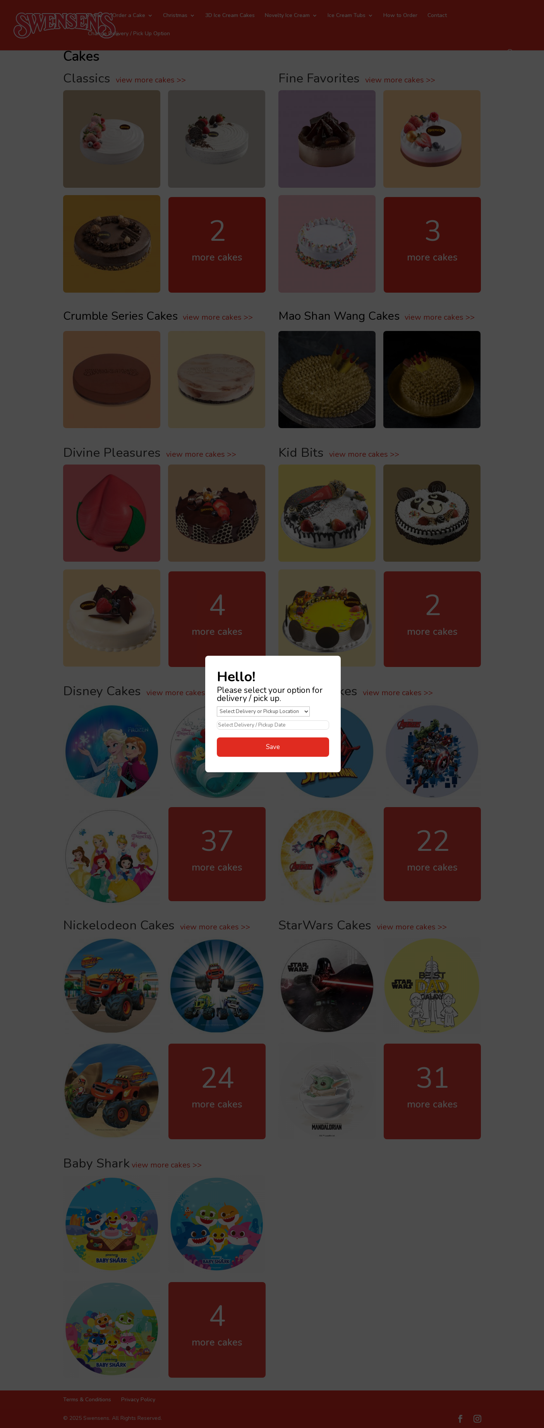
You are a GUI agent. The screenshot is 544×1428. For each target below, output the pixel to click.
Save (273, 746)
